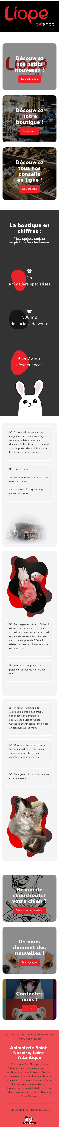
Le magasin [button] (29, 131)
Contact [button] (29, 1008)
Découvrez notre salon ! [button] (29, 910)
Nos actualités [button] (29, 79)
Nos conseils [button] (29, 189)
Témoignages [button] (29, 962)
